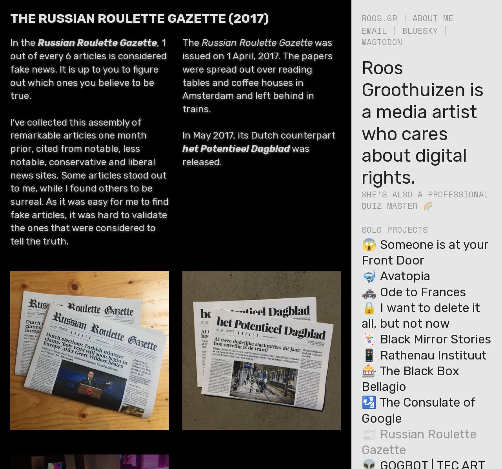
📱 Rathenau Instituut (424, 355)
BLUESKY (420, 30)
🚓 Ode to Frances (414, 292)
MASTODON (382, 42)
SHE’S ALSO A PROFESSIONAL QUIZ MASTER (425, 200)
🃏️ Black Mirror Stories (426, 339)
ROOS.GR (379, 18)
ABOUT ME (433, 18)
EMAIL (374, 30)
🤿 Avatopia (396, 276)
